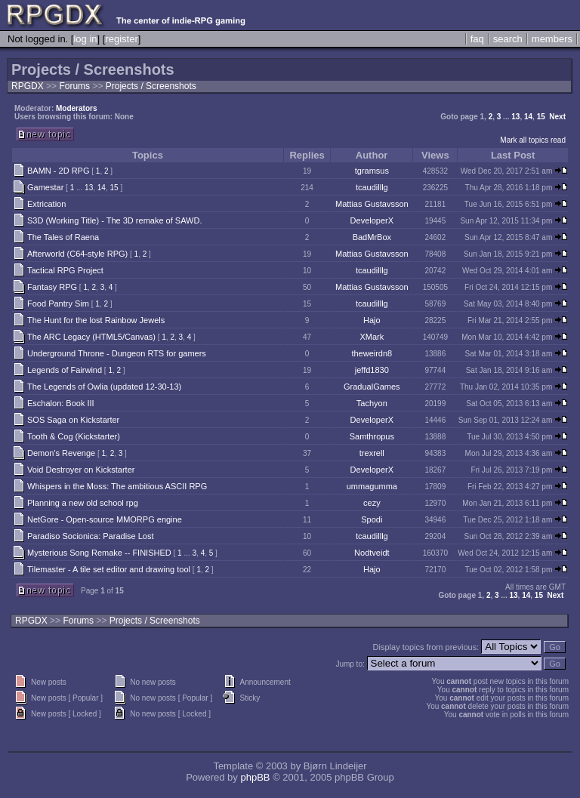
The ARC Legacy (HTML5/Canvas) (91, 336)
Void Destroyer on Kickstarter (80, 469)
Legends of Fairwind (64, 369)
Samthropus (372, 436)
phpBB (255, 777)
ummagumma (372, 486)
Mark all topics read (533, 140)
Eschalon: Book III (60, 403)
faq (477, 39)
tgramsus (372, 170)
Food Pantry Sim (58, 303)
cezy (372, 502)
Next (557, 116)
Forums (74, 86)
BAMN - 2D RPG (58, 170)
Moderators (76, 108)
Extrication (46, 203)
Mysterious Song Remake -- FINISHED (99, 552)
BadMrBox (372, 237)
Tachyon (371, 403)
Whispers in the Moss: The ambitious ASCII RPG (117, 486)
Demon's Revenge (61, 453)
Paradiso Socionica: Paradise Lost (90, 536)
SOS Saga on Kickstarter (73, 419)
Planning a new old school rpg (82, 502)
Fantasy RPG (52, 286)
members (552, 39)
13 (515, 116)
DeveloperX (371, 220)
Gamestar (45, 187)
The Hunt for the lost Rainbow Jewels (96, 320)
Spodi (371, 519)
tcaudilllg (372, 187)
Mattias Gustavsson (372, 203)
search (508, 39)
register (121, 39)
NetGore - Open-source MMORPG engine (104, 519)
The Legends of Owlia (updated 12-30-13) (104, 386)
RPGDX (27, 86)
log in (85, 39)
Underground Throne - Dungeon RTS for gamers (116, 353)
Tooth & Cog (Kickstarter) (73, 436)
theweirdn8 (371, 353)
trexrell (371, 453)
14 (528, 116)
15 (541, 116)
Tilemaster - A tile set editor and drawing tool (108, 569)
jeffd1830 (372, 369)
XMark (371, 336)
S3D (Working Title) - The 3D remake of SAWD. (114, 220)
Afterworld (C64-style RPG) (77, 253)
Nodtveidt (371, 552)
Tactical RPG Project (65, 270)
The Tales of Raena (63, 237)
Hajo (372, 320)
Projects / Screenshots (151, 86)
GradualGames (372, 386)
